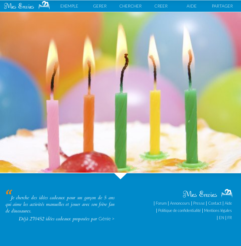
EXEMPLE (69, 5)
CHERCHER (130, 5)
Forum (161, 203)
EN (221, 217)
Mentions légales (218, 210)
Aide (228, 203)
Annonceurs (180, 203)
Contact (214, 203)
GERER (100, 5)
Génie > (106, 218)
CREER (161, 5)
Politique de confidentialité (179, 210)
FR (229, 217)
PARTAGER (222, 5)
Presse (199, 203)
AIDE (192, 5)
